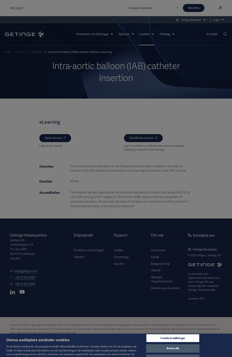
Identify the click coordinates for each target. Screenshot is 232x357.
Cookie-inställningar (173, 341)
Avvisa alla (173, 351)
